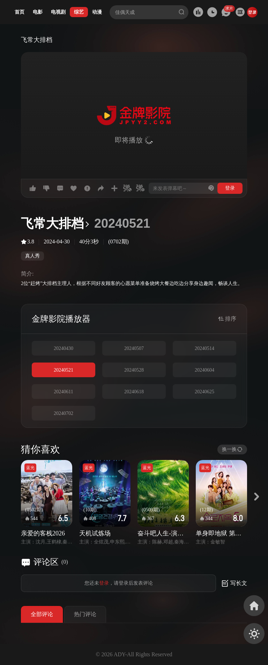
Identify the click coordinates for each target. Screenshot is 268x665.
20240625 (204, 391)
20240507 (134, 348)
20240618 (134, 391)
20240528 (134, 370)
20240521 (63, 370)
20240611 (63, 391)
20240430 (63, 348)
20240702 (63, 413)
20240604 (204, 370)
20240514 (204, 348)
